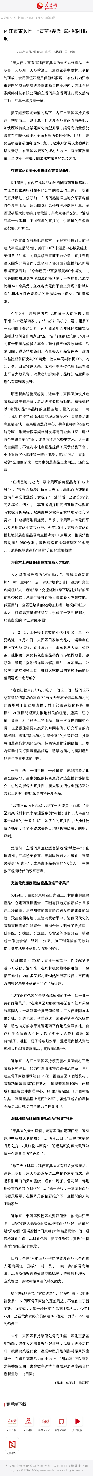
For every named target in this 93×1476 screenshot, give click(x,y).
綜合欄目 (34, 17)
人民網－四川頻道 (64, 51)
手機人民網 (45, 1423)
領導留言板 (61, 1423)
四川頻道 (19, 17)
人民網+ (28, 1423)
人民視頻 (78, 1423)
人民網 (5, 17)
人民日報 (12, 1423)
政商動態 (50, 17)
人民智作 (12, 1446)
